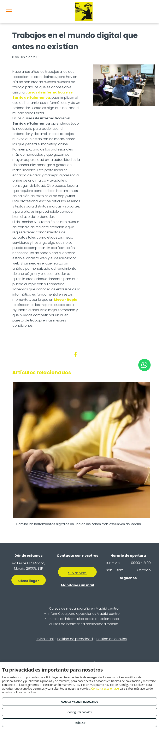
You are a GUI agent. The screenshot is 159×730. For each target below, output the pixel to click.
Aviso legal (45, 639)
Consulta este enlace (105, 688)
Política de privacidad (75, 639)
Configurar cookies (79, 712)
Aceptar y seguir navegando (79, 701)
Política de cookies (111, 639)
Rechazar (79, 723)
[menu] (9, 11)
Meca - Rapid (65, 299)
